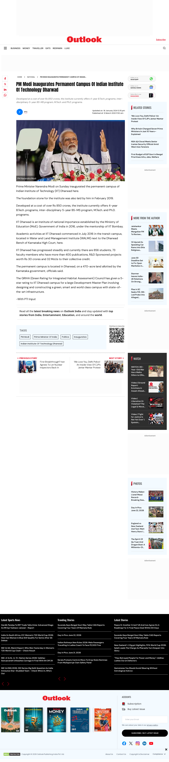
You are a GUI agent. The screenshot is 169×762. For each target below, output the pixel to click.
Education (68, 315)
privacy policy (152, 725)
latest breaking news (47, 311)
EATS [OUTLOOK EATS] (48, 48)
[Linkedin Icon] (144, 743)
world (98, 315)
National (31, 77)
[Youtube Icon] (151, 743)
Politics (65, 336)
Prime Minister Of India (45, 336)
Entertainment (52, 315)
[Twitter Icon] (131, 743)
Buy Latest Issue (136, 709)
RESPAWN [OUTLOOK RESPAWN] (57, 48)
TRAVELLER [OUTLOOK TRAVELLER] (37, 48)
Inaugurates (80, 336)
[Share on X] (5, 84)
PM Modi (25, 336)
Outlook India (72, 311)
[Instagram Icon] (137, 743)
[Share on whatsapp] (5, 95)
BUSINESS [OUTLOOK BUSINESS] (15, 48)
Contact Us (121, 754)
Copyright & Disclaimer (139, 754)
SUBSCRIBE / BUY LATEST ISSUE (144, 733)
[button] (2, 684)
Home (19, 77)
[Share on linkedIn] (5, 89)
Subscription (134, 703)
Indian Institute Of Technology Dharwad (41, 343)
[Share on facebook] (5, 78)
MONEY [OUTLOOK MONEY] (26, 48)
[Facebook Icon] (124, 743)
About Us (108, 754)
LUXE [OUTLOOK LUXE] (67, 48)
